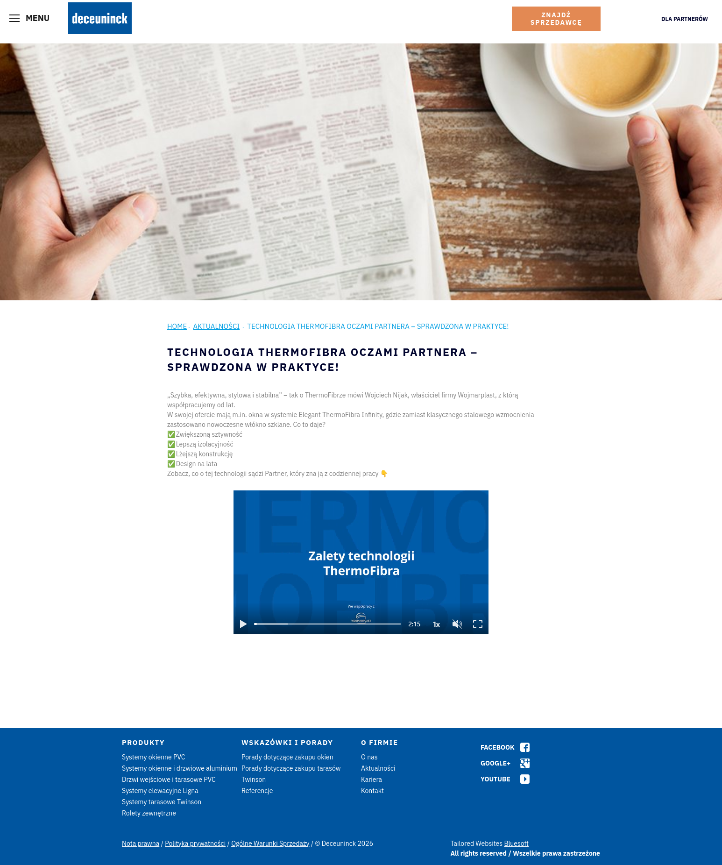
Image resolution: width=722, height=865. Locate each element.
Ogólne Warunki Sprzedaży (270, 843)
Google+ (495, 763)
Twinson (253, 779)
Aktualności (216, 326)
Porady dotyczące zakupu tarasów (291, 768)
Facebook (498, 747)
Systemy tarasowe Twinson (161, 802)
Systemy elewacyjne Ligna (160, 791)
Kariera (371, 779)
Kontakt (372, 791)
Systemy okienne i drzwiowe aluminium (179, 768)
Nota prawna (140, 843)
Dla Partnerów (684, 18)
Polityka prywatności (195, 843)
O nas (369, 757)
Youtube (495, 779)
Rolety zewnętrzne (149, 813)
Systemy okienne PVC (153, 757)
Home (177, 326)
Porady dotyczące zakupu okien (287, 757)
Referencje (257, 791)
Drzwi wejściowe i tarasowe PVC (169, 779)
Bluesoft (516, 843)
